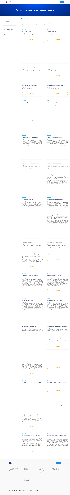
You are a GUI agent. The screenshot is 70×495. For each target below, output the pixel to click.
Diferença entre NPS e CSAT (55, 469)
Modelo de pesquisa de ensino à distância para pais (55, 355)
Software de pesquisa (41, 468)
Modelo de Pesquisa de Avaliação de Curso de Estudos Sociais (32, 102)
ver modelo (32, 39)
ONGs (10, 34)
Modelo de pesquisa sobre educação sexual (54, 300)
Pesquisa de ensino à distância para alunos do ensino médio (57, 382)
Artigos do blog (11, 470)
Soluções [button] (32, 2)
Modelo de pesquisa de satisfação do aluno (54, 242)
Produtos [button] (27, 2)
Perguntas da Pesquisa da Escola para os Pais (54, 137)
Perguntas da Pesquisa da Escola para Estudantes (30, 137)
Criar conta (58, 463)
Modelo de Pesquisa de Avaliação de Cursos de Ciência (56, 85)
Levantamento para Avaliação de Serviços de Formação (31, 67)
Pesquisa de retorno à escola (26, 405)
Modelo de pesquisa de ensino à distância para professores (57, 326)
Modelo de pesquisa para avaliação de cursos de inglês (31, 120)
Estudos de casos (11, 469)
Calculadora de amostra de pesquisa (13, 468)
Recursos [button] (36, 2)
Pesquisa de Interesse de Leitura (27, 242)
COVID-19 (10, 37)
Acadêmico (10, 31)
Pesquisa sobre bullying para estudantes (54, 163)
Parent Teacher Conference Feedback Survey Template (56, 405)
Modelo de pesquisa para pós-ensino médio (54, 67)
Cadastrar (58, 2)
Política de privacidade (30, 490)
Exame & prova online (26, 479)
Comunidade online (41, 469)
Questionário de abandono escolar (27, 300)
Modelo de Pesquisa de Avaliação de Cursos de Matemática (57, 102)
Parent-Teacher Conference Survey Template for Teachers (56, 435)
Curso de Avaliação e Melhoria (27, 31)
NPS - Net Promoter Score (55, 468)
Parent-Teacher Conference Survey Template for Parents (31, 435)
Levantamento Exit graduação (52, 31)
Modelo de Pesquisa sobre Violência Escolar (54, 120)
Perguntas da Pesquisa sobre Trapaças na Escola (30, 275)
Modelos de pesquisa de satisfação (56, 470)
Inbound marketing (10, 24)
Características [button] (42, 2)
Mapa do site (23, 490)
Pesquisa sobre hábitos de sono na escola (54, 275)
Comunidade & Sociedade (10, 29)
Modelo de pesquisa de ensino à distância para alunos (31, 355)
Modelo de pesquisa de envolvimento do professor (55, 199)
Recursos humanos (10, 21)
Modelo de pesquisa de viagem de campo (29, 326)
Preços (47, 2)
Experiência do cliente (10, 19)
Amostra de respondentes (42, 470)
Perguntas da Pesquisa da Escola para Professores (30, 163)
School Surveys (24, 29)
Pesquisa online (26, 469)
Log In (59, 0)
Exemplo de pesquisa (26, 478)
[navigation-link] (56, 0)
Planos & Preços (41, 477)
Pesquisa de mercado (26, 470)
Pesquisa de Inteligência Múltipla (27, 199)
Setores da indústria (10, 26)
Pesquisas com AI (26, 468)
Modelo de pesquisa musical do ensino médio (29, 85)
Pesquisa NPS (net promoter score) (28, 477)
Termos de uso (36, 490)
